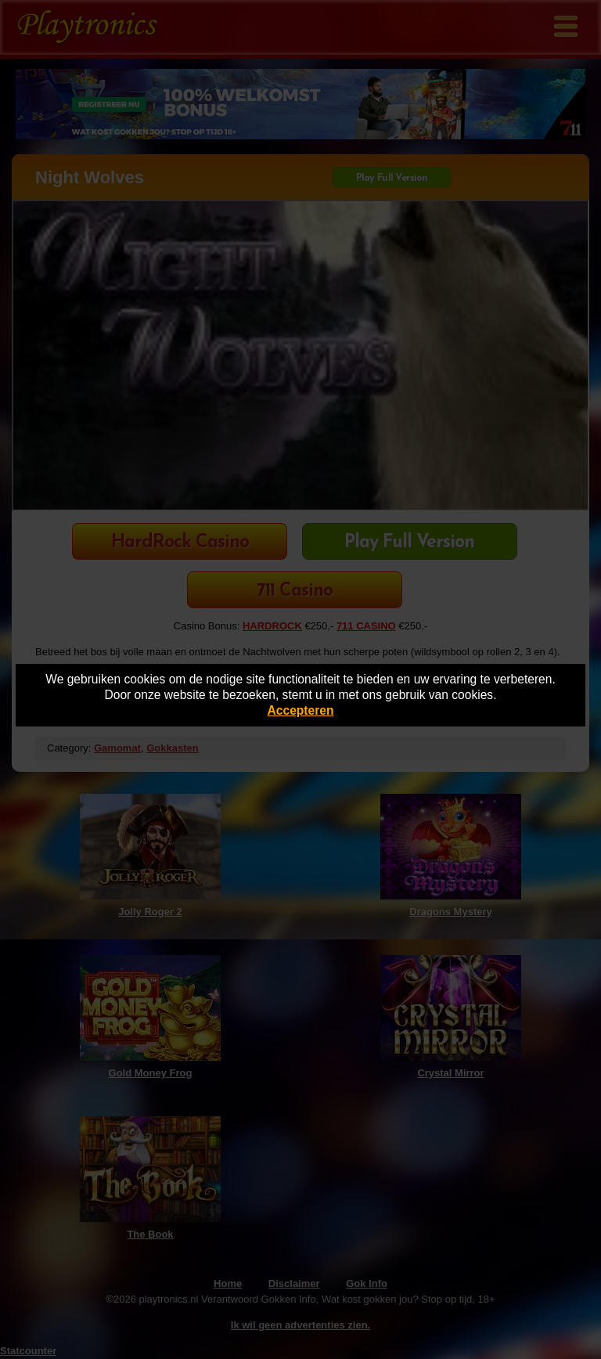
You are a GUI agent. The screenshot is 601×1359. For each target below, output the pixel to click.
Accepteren (301, 710)
